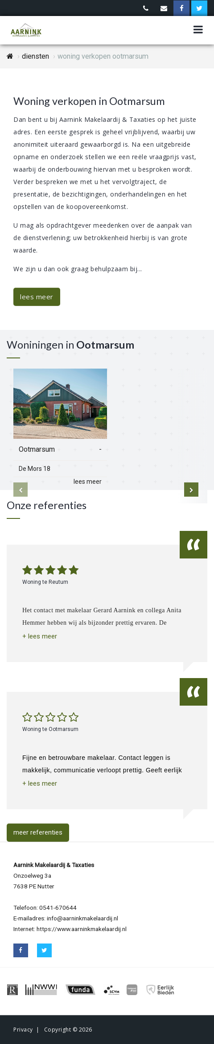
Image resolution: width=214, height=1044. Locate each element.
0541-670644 (58, 907)
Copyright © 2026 (68, 1029)
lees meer (37, 296)
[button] (39, 636)
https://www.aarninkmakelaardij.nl (82, 928)
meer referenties (37, 832)
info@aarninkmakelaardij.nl (82, 918)
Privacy (23, 1029)
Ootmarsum (37, 449)
